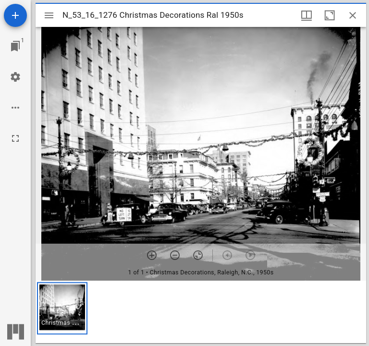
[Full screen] (15, 138)
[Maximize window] (329, 15)
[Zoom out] (174, 255)
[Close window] (352, 15)
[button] (62, 308)
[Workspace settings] (15, 76)
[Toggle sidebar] (49, 15)
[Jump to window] (15, 46)
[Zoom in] (151, 255)
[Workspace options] (15, 107)
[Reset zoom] (197, 255)
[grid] (201, 312)
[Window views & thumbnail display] (306, 15)
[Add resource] (15, 15)
